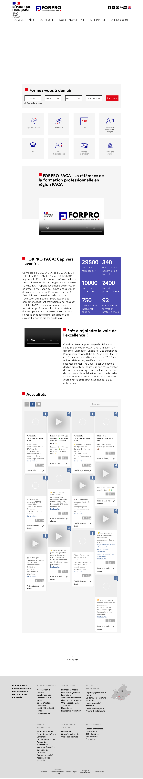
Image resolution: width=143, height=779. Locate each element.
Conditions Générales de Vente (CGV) (57, 772)
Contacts (44, 772)
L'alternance (42, 737)
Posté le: (31, 470)
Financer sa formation (71, 711)
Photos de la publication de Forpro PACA (35, 438)
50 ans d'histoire (44, 703)
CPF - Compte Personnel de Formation (92, 736)
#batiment (101, 552)
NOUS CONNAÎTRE (24, 20)
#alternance (101, 556)
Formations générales (70, 692)
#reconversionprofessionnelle (107, 554)
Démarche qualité (45, 755)
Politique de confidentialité (85, 772)
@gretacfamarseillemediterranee (109, 544)
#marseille (101, 549)
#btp (107, 549)
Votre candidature (69, 737)
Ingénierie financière (46, 747)
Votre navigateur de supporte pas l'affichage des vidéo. (71, 216)
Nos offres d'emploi (70, 734)
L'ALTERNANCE (96, 20)
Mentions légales (71, 772)
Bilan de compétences (71, 700)
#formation (101, 547)
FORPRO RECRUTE (120, 20)
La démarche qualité (95, 708)
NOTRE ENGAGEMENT (71, 20)
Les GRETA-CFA (43, 713)
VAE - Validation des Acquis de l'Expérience (70, 705)
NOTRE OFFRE (47, 20)
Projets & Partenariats (95, 711)
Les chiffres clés (44, 695)
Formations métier (69, 690)
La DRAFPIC (42, 705)
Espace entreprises (94, 729)
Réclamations (99, 772)
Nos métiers (66, 731)
